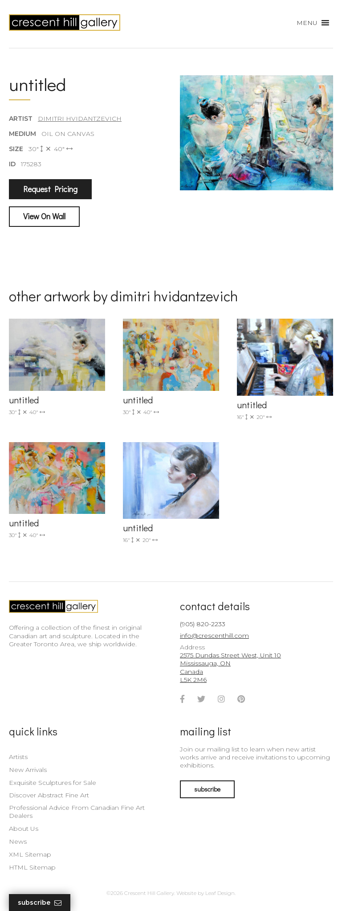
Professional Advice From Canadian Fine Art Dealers (77, 812)
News (18, 841)
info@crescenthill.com (214, 636)
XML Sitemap (30, 854)
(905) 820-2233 (202, 624)
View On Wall (44, 216)
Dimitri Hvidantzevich (80, 119)
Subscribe (39, 903)
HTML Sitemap (32, 867)
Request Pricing (50, 189)
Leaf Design (220, 893)
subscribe (207, 789)
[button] (307, 22)
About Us (23, 829)
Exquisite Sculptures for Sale (52, 783)
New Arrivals (28, 770)
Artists (18, 757)
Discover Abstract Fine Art (49, 795)
